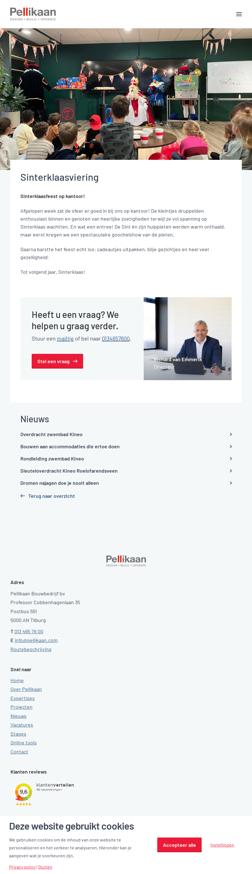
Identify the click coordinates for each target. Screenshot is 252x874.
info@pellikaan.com (36, 640)
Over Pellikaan (26, 689)
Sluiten (45, 867)
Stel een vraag (53, 361)
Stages (18, 734)
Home (17, 680)
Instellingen (222, 844)
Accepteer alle (179, 845)
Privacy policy (22, 867)
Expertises (22, 698)
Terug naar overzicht (51, 496)
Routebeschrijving (30, 649)
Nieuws (18, 716)
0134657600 (116, 338)
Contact (19, 751)
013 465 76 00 (28, 631)
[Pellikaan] (33, 14)
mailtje (65, 338)
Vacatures (21, 725)
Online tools (23, 742)
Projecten (21, 707)
